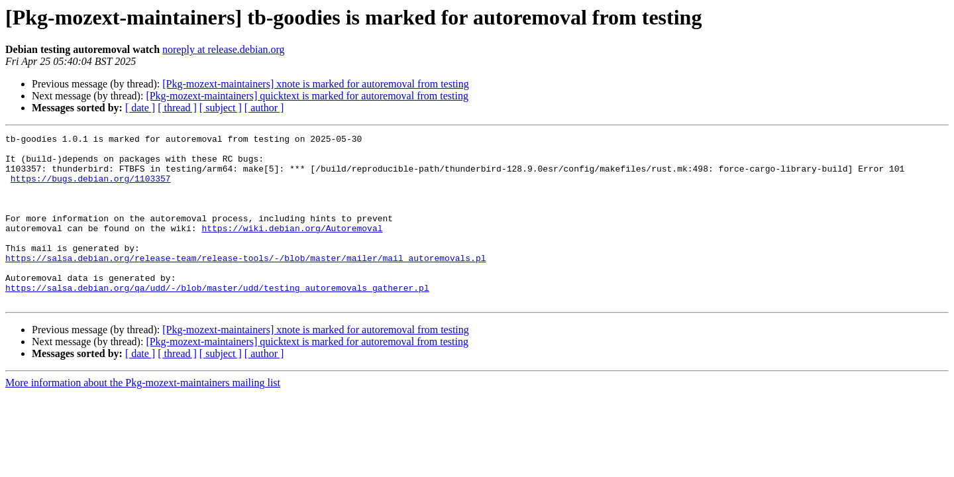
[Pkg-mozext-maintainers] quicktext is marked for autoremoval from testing (307, 95)
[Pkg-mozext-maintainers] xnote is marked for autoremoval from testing (315, 83)
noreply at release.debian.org (223, 49)
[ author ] (264, 107)
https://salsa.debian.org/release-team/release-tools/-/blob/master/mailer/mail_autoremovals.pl (245, 284)
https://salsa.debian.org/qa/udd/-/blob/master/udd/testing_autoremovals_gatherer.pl (217, 319)
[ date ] (140, 107)
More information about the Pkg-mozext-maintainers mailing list (142, 416)
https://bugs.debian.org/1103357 (91, 188)
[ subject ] (220, 107)
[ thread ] (177, 107)
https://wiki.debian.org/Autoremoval (291, 248)
